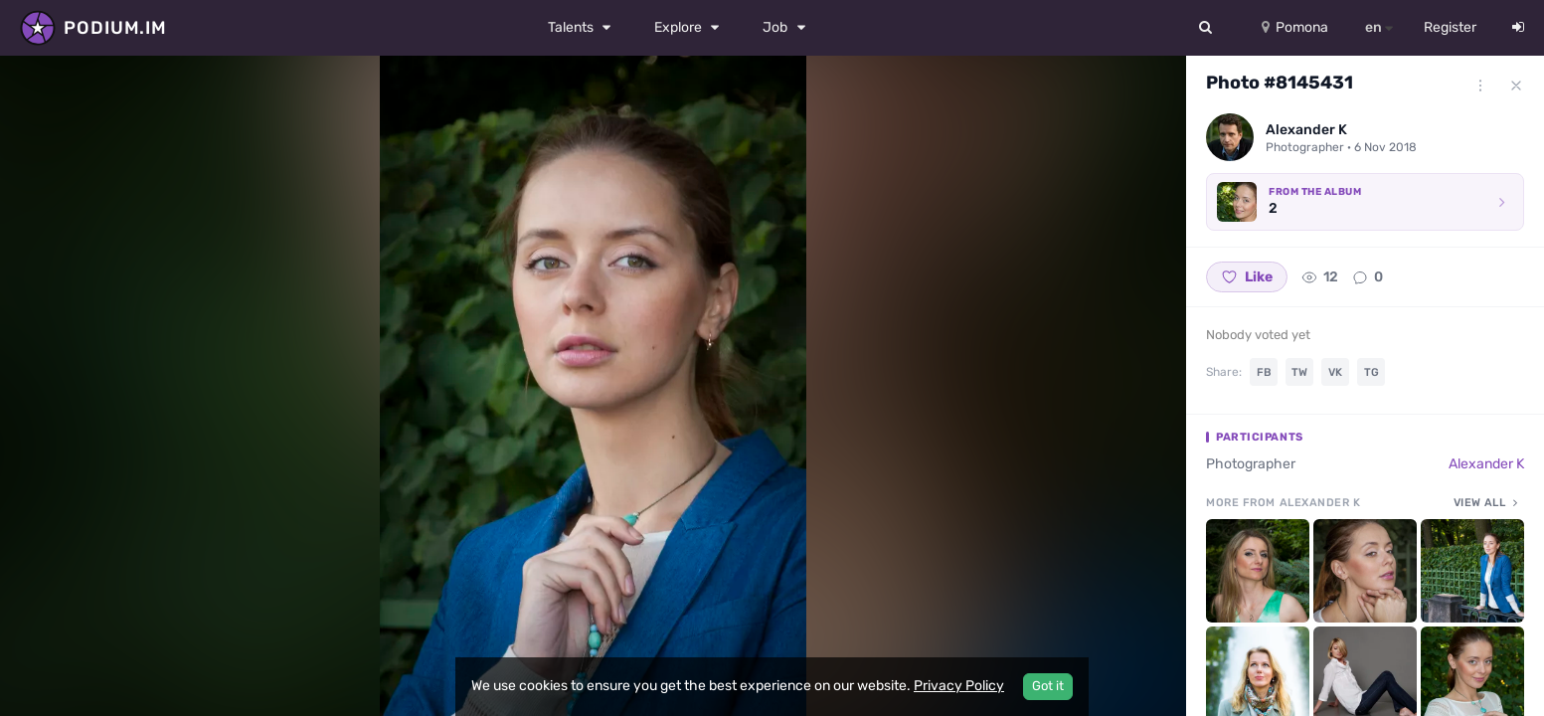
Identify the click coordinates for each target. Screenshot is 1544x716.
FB (1264, 372)
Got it (1048, 685)
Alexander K (1486, 464)
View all (1489, 502)
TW (1299, 372)
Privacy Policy (959, 685)
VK (1335, 372)
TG (1371, 372)
